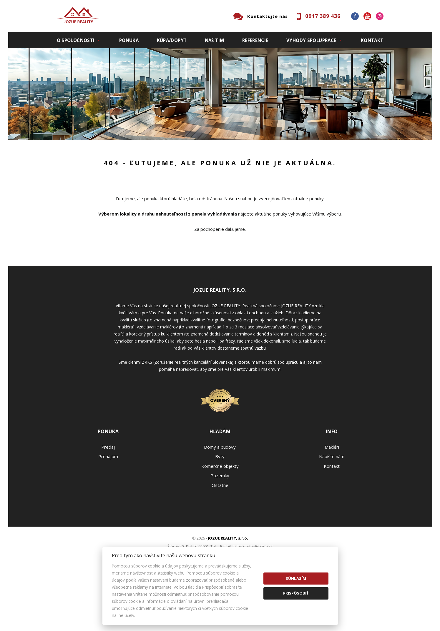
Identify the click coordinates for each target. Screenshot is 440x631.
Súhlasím (296, 578)
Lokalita (66, 152)
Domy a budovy (220, 508)
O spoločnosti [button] (76, 40)
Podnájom (180, 183)
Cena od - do (322, 152)
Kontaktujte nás (267, 16)
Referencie (255, 40)
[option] (220, 94)
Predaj (75, 183)
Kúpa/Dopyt (172, 40)
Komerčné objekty (220, 527)
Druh (146, 152)
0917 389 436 (323, 16)
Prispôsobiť (296, 593)
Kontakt (372, 40)
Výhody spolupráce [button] (311, 40)
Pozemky (219, 537)
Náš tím (214, 40)
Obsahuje (235, 152)
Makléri (332, 508)
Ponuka (129, 40)
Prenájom (111, 183)
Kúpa (145, 183)
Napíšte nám (331, 518)
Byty (220, 518)
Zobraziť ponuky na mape (262, 183)
